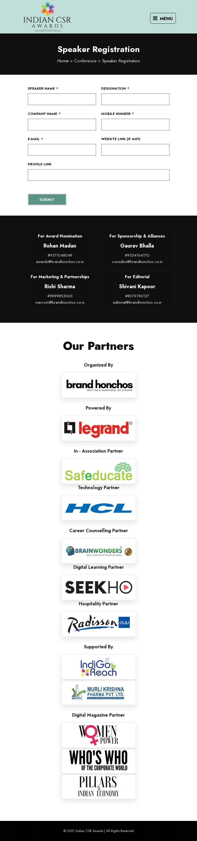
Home (63, 61)
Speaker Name (43, 88)
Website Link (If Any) (120, 139)
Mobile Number (117, 113)
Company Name (44, 113)
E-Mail (35, 139)
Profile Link (40, 164)
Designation (115, 88)
